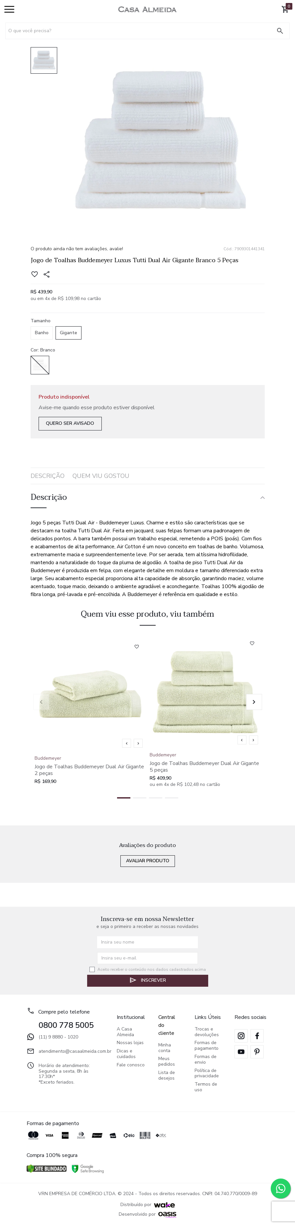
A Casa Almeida (125, 1032)
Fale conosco (131, 1065)
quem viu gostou (101, 476)
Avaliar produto (147, 861)
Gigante (68, 333)
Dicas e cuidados (126, 1054)
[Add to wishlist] (37, 274)
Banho (42, 333)
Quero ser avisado (70, 423)
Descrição (48, 476)
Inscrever (147, 980)
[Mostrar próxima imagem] (138, 743)
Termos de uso (206, 1087)
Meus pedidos (166, 1061)
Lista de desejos (166, 1075)
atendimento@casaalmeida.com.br (65, 1051)
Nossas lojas (130, 1043)
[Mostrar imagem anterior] (126, 743)
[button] (254, 702)
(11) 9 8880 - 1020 (52, 1037)
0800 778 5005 (66, 1025)
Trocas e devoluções (207, 1032)
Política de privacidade (207, 1073)
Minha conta (164, 1048)
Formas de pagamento (207, 1045)
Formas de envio (206, 1059)
